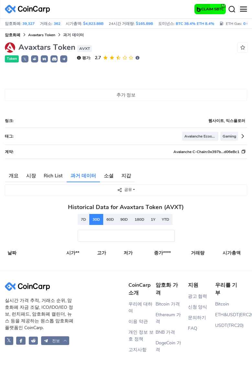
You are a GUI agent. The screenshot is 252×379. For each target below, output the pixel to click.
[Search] (232, 9)
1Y (153, 219)
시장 (31, 176)
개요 (13, 176)
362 (57, 23)
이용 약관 (138, 321)
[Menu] (243, 9)
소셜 (109, 176)
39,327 (28, 23)
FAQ (192, 328)
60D (110, 219)
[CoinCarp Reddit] (33, 341)
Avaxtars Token (41, 35)
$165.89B (144, 23)
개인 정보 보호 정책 (141, 335)
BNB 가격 (165, 332)
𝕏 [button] (25, 59)
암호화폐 (12, 35)
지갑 (126, 176)
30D (96, 219)
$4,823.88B (93, 23)
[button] (34, 58)
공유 (124, 190)
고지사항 (137, 350)
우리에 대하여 (140, 307)
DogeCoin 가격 (168, 346)
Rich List (53, 176)
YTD (165, 219)
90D (124, 219)
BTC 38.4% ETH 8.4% (195, 23)
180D (139, 219)
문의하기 (197, 318)
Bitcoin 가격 (168, 304)
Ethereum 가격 (168, 318)
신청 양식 (197, 307)
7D (83, 219)
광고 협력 (197, 296)
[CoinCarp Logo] (29, 9)
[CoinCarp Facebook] (21, 341)
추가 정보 (126, 95)
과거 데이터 (83, 176)
